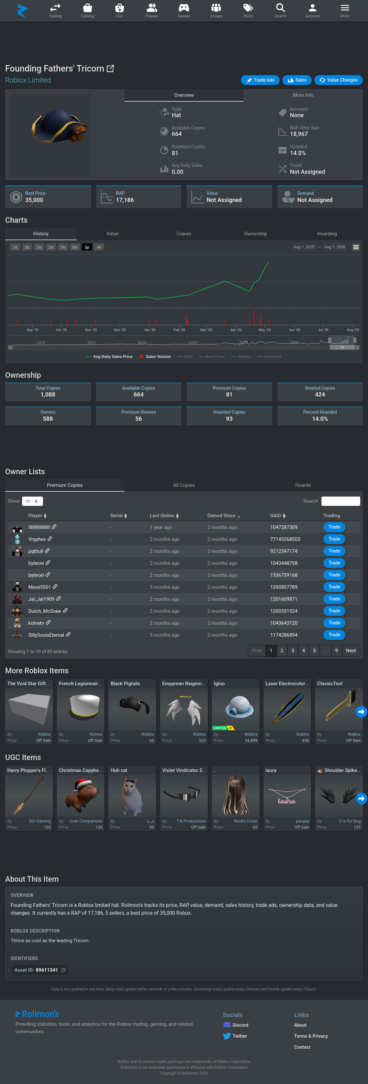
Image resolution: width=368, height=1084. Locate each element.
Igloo (219, 684)
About (300, 1025)
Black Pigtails (125, 684)
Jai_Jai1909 (41, 599)
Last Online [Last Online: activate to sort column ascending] (165, 516)
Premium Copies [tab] (64, 485)
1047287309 (284, 527)
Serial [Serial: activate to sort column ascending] (119, 516)
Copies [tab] (184, 234)
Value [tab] (112, 234)
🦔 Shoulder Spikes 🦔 (342, 770)
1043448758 (284, 563)
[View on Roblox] (110, 68)
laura (270, 770)
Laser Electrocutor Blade (292, 684)
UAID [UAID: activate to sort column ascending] (278, 516)
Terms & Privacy (311, 1036)
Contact (302, 1047)
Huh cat (119, 770)
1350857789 (284, 587)
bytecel (36, 563)
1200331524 (284, 611)
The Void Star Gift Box (31, 684)
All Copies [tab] (184, 485)
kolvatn (36, 623)
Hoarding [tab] (327, 234)
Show (25, 501)
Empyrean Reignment (185, 684)
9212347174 (284, 551)
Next (351, 651)
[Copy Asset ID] (40, 970)
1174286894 (284, 635)
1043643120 (284, 623)
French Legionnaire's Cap (86, 684)
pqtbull (35, 551)
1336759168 (284, 575)
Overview (184, 95)
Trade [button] (334, 527)
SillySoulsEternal (46, 635)
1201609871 (284, 599)
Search (331, 501)
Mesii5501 (39, 587)
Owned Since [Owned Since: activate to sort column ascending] (224, 516)
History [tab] (41, 234)
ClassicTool (329, 684)
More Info (303, 95)
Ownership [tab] (255, 234)
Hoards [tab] (303, 485)
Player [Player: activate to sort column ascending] (38, 516)
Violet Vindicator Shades (189, 770)
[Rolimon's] (23, 11)
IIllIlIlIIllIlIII (39, 527)
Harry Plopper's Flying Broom (38, 770)
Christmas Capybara (81, 770)
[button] (260, 80)
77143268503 (285, 539)
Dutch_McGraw (44, 611)
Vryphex (37, 539)
